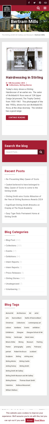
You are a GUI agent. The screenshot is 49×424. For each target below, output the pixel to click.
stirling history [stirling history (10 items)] (11, 366)
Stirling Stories (25, 85)
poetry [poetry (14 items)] (28, 347)
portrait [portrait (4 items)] (8, 352)
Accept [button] (30, 420)
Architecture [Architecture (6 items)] (21, 313)
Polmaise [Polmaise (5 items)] (37, 347)
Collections (14, 85)
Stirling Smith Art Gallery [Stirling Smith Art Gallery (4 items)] (14, 371)
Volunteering (11, 289)
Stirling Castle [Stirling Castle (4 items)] (24, 361)
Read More (40, 420)
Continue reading (17, 118)
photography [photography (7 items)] (18, 347)
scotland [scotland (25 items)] (33, 352)
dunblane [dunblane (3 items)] (17, 328)
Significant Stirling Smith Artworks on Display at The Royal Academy (22, 206)
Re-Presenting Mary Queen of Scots (22, 179)
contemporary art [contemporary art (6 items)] (34, 323)
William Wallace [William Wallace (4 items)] (11, 390)
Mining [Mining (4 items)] (21, 342)
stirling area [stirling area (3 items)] (28, 356)
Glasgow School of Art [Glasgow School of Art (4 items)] (35, 332)
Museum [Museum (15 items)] (30, 342)
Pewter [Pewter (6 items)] (8, 347)
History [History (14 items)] (8, 337)
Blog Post (10, 240)
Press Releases (13, 273)
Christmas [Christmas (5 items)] (9, 323)
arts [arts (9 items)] (7, 318)
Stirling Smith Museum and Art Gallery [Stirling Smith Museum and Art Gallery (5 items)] (19, 376)
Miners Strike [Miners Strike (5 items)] (10, 342)
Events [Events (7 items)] (26, 328)
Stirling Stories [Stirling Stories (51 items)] (11, 380)
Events (8, 251)
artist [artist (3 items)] (36, 313)
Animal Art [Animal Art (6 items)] (9, 313)
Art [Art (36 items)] (30, 313)
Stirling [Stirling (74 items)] (18, 356)
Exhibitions (10, 256)
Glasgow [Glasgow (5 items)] (20, 332)
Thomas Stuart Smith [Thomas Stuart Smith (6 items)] (27, 380)
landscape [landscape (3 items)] (18, 337)
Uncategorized (12, 284)
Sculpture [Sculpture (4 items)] (9, 356)
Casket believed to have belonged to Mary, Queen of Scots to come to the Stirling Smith (22, 187)
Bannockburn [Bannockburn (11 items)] (17, 318)
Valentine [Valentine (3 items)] (9, 385)
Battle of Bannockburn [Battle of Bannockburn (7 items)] (33, 318)
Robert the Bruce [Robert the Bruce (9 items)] (20, 352)
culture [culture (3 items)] (8, 328)
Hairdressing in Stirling (24, 77)
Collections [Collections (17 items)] (21, 323)
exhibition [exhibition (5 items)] (36, 328)
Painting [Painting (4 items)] (39, 342)
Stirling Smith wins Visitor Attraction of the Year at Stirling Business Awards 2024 (24, 198)
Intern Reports (12, 262)
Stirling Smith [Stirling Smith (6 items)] (24, 366)
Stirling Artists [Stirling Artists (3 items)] (11, 361)
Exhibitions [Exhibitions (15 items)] (10, 332)
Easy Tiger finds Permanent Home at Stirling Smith (22, 215)
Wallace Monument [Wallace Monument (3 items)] (23, 385)
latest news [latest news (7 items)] (29, 337)
